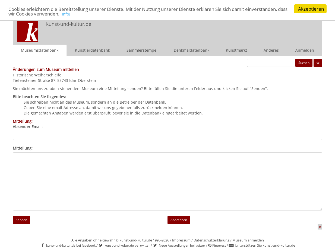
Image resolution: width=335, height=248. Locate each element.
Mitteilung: (23, 147)
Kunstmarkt (236, 49)
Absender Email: (28, 126)
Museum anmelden (248, 239)
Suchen (303, 62)
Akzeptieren (311, 9)
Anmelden (304, 49)
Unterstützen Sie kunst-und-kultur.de (265, 245)
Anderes (271, 49)
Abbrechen (178, 219)
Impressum (181, 239)
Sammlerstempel (142, 49)
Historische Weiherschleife (37, 74)
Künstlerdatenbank (92, 49)
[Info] (65, 14)
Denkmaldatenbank (191, 49)
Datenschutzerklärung (211, 239)
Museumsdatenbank (39, 49)
